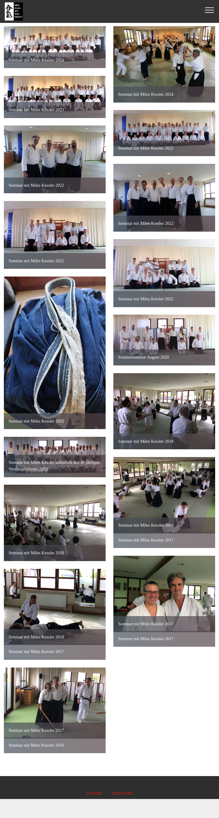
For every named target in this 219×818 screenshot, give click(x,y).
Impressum (121, 792)
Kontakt (94, 792)
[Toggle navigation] (209, 9)
